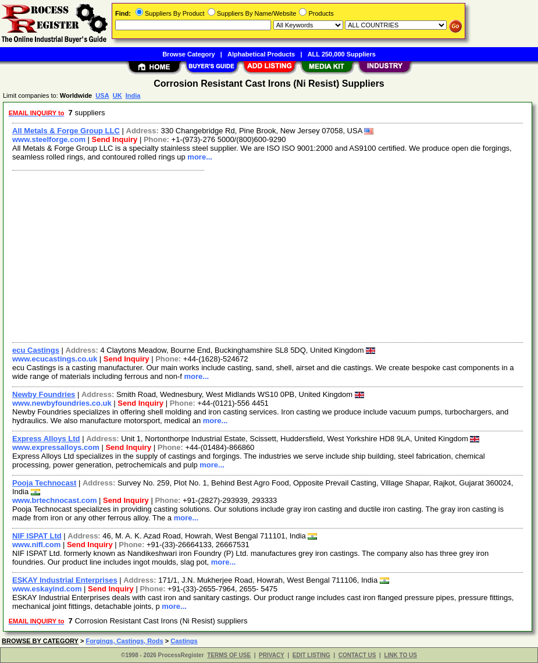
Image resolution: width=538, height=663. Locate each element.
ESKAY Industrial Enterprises (64, 580)
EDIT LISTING (311, 655)
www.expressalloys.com (55, 447)
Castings (183, 640)
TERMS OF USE (229, 655)
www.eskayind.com (46, 588)
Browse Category (188, 54)
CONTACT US (357, 655)
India (133, 95)
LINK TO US (400, 655)
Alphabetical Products (261, 54)
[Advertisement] (268, 254)
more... (199, 157)
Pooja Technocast (44, 482)
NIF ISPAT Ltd (37, 535)
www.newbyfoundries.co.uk (62, 403)
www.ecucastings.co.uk (54, 358)
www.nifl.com (36, 544)
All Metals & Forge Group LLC (66, 130)
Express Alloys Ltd (46, 438)
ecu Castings (35, 350)
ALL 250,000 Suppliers (342, 54)
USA (102, 95)
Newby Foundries (43, 394)
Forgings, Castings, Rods (124, 640)
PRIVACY (271, 655)
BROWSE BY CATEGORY (40, 640)
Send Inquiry (115, 139)
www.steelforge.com (48, 139)
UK (117, 95)
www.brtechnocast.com (54, 500)
